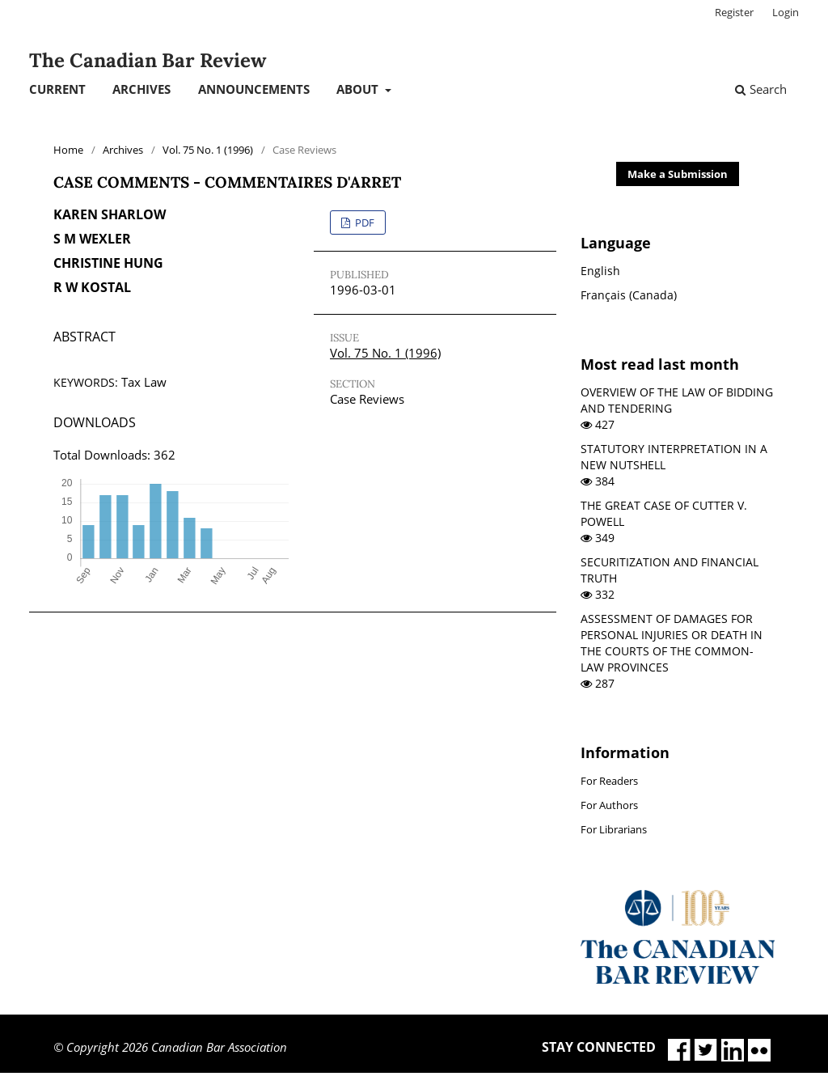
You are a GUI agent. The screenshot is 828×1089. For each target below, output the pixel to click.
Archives (141, 89)
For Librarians (614, 829)
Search (761, 89)
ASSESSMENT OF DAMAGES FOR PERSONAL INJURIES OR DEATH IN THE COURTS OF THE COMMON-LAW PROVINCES (672, 643)
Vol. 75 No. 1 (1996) (208, 149)
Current (57, 89)
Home (68, 149)
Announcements (254, 89)
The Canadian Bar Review (147, 60)
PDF (363, 222)
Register (734, 12)
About (359, 89)
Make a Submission (677, 174)
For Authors (609, 805)
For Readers (609, 780)
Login (785, 12)
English (600, 270)
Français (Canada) (629, 295)
